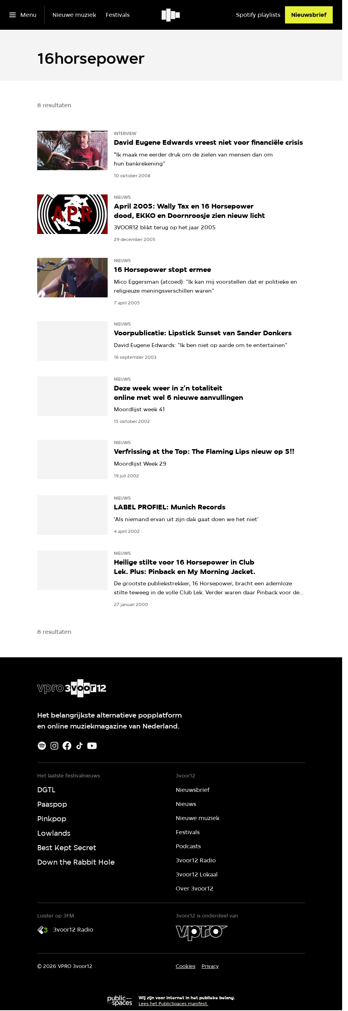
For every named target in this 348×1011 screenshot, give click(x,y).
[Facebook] (67, 745)
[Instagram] (54, 745)
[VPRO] (201, 933)
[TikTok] (79, 745)
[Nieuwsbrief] (309, 14)
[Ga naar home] (171, 15)
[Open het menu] (23, 14)
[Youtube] (92, 745)
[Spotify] (42, 745)
